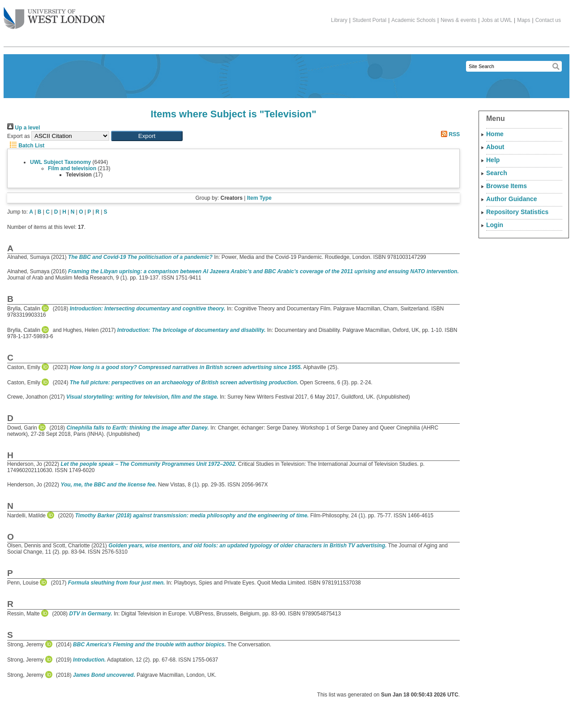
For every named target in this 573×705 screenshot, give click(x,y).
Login (494, 224)
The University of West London (54, 15)
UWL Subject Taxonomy (60, 162)
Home (495, 134)
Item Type (259, 198)
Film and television (72, 168)
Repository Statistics (517, 211)
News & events (458, 20)
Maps (523, 20)
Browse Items (506, 185)
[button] (147, 136)
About (495, 146)
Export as (18, 136)
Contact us (548, 20)
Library (339, 20)
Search (496, 172)
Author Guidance (511, 198)
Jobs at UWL (496, 20)
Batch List (25, 145)
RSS (449, 134)
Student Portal (369, 20)
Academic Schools (413, 20)
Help (493, 159)
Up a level (23, 128)
